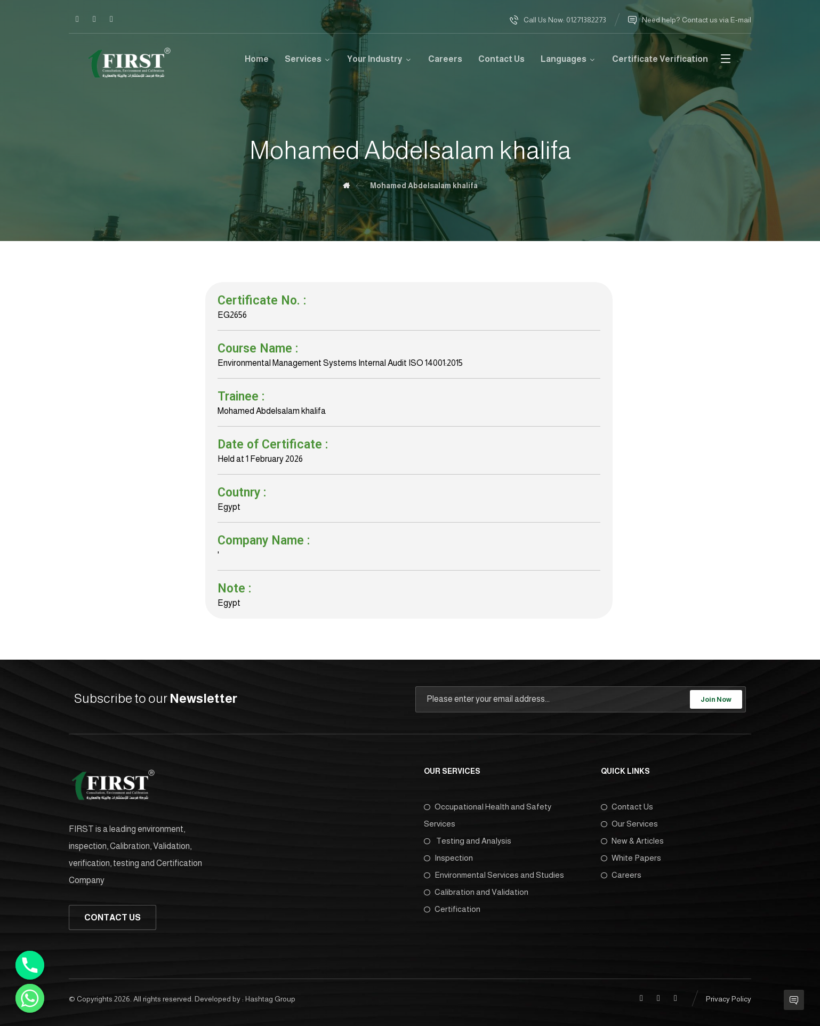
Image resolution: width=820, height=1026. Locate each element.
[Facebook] (77, 19)
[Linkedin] (94, 19)
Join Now (716, 699)
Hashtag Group (270, 997)
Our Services (629, 823)
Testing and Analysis (467, 840)
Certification (452, 908)
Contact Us (627, 806)
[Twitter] (111, 19)
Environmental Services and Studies (494, 874)
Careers (621, 874)
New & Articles (632, 840)
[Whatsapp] (29, 998)
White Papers (631, 857)
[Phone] (29, 965)
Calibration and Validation (476, 891)
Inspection (448, 857)
